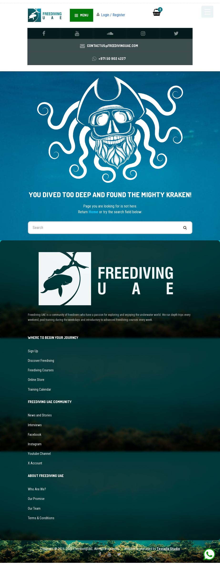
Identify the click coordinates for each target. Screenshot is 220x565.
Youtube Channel (39, 456)
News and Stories (40, 417)
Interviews (35, 427)
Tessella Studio (168, 551)
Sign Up (33, 353)
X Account (35, 465)
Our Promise (36, 501)
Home (94, 214)
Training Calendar (39, 391)
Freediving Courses (41, 372)
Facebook (34, 436)
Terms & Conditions (41, 520)
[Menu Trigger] (207, 12)
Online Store (36, 382)
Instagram (34, 446)
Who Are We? (37, 491)
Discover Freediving (41, 362)
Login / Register (113, 15)
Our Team (34, 510)
